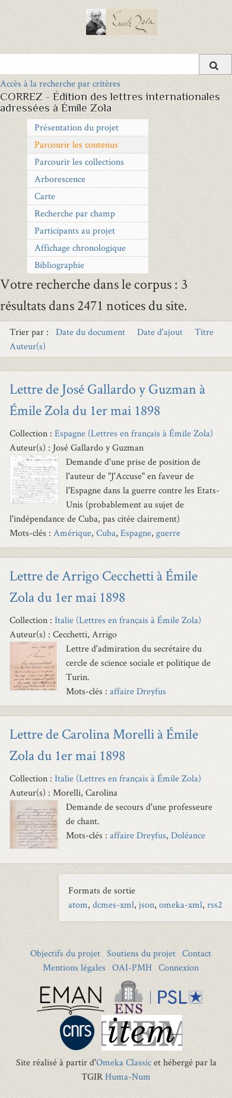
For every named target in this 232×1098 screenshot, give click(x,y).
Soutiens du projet (141, 953)
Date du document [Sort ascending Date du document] (92, 331)
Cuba (106, 532)
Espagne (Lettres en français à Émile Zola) (134, 433)
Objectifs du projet (65, 953)
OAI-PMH (132, 967)
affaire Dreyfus (138, 691)
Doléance (188, 835)
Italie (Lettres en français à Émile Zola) (128, 620)
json (146, 904)
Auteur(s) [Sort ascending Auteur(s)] (27, 346)
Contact (196, 953)
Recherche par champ (74, 213)
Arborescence (59, 179)
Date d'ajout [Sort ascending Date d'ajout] (161, 331)
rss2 (215, 904)
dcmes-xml (113, 904)
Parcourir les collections (79, 161)
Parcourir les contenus (76, 144)
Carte (44, 196)
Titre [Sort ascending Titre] (204, 331)
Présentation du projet (76, 127)
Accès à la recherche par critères (60, 83)
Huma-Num (128, 1076)
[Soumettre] (215, 64)
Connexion (178, 967)
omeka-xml (180, 904)
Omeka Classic (123, 1062)
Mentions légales (74, 967)
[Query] (116, 64)
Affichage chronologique (80, 247)
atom (78, 904)
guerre (168, 532)
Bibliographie (59, 264)
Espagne (135, 532)
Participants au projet (74, 230)
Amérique (72, 532)
